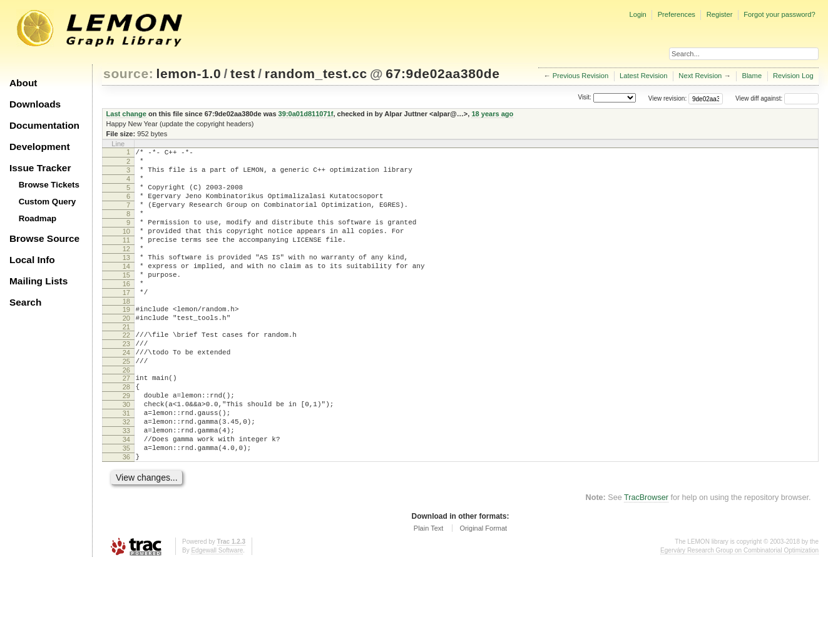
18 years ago (492, 114)
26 (126, 413)
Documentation (44, 125)
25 (126, 402)
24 (126, 392)
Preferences (676, 14)
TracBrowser (646, 559)
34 (126, 495)
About (23, 83)
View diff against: (777, 98)
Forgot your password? (779, 14)
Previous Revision (581, 75)
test (242, 73)
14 (126, 290)
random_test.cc (316, 73)
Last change (126, 114)
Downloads (35, 104)
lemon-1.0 (189, 73)
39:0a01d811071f (306, 114)
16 (126, 312)
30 (126, 453)
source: (128, 73)
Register (720, 14)
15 (126, 301)
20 (126, 352)
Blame (752, 75)
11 (126, 258)
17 (126, 322)
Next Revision (700, 75)
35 (126, 506)
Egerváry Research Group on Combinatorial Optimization (739, 612)
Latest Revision (644, 75)
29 (126, 442)
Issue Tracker (40, 167)
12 (126, 269)
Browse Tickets (49, 184)
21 (126, 362)
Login (637, 14)
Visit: (584, 97)
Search (25, 302)
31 (126, 464)
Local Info (32, 259)
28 (126, 432)
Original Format (483, 590)
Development (39, 146)
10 (126, 248)
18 (126, 333)
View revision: (667, 98)
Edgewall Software (217, 612)
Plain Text (429, 590)
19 (126, 341)
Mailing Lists (38, 281)
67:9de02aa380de (442, 73)
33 (126, 485)
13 (126, 280)
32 (126, 474)
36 (126, 517)
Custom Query (47, 201)
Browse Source (44, 238)
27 (126, 421)
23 (126, 381)
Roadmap (38, 218)
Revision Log (793, 75)
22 (126, 370)
